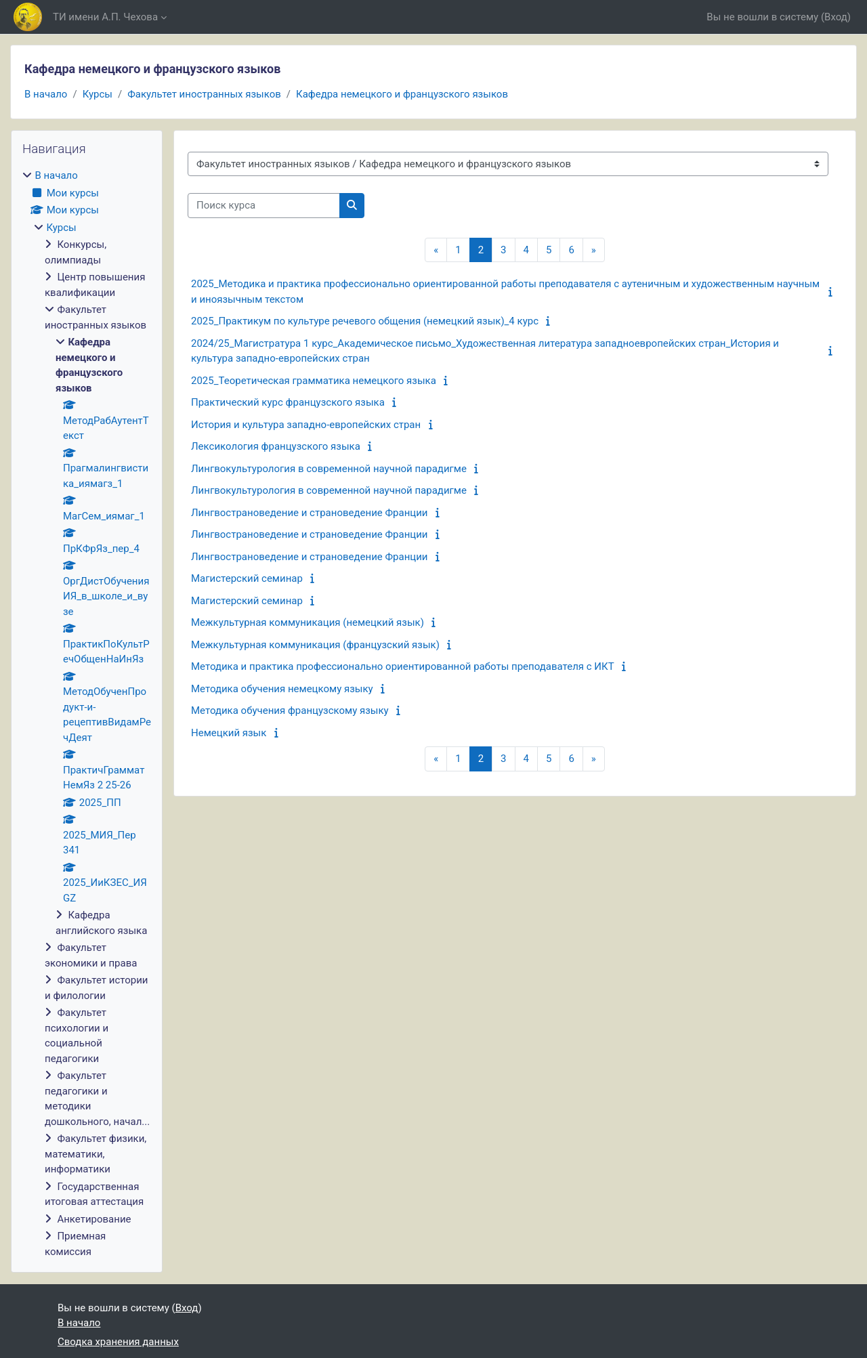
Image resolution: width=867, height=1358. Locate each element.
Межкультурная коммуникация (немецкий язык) (307, 622)
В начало (45, 94)
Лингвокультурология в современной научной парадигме (329, 469)
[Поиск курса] (264, 205)
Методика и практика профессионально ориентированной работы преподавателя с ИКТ (402, 666)
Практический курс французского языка (288, 402)
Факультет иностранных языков (204, 94)
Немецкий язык (228, 733)
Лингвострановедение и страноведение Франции (309, 513)
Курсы (97, 94)
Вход (835, 17)
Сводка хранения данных (118, 1342)
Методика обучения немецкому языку (282, 689)
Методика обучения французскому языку (290, 710)
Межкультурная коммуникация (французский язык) (315, 645)
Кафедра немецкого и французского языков (402, 94)
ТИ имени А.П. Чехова (105, 17)
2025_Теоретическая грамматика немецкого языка (313, 381)
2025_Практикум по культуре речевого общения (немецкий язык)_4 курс (364, 321)
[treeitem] (86, 713)
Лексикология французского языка (275, 446)
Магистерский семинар (247, 578)
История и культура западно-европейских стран (306, 425)
